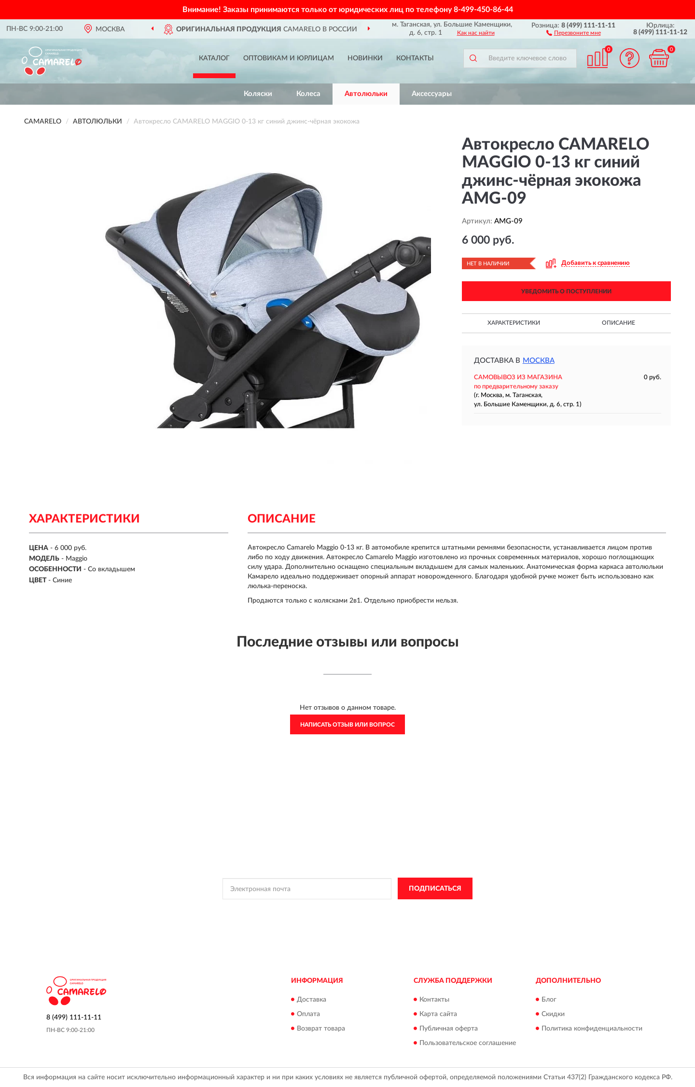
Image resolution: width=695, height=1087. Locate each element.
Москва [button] (539, 360)
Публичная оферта (448, 1028)
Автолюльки (366, 93)
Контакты (415, 58)
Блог (549, 999)
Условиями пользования (427, 910)
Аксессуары (432, 93)
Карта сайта (438, 1014)
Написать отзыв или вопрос (347, 725)
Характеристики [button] (513, 323)
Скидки (553, 1014)
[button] (573, 32)
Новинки (365, 58)
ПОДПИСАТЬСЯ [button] (435, 888)
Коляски (258, 93)
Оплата (308, 1014)
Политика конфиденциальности (592, 1028)
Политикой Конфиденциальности (342, 910)
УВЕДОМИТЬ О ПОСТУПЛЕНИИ (566, 291)
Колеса (308, 93)
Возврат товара (321, 1028)
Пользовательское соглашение (467, 1043)
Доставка (311, 999)
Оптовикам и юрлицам (288, 58)
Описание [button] (618, 323)
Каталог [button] (214, 58)
